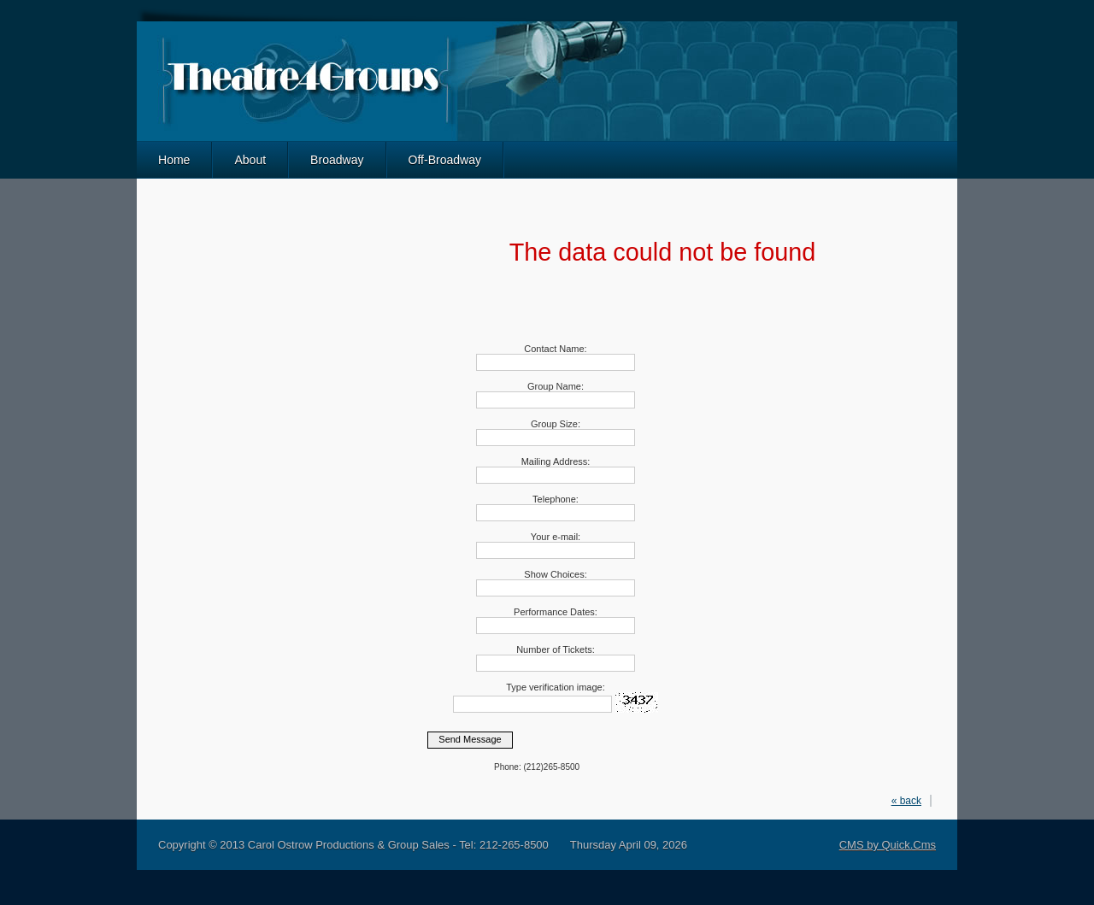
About (250, 160)
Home (174, 160)
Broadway (336, 160)
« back (906, 801)
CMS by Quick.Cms (887, 844)
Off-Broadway (445, 160)
